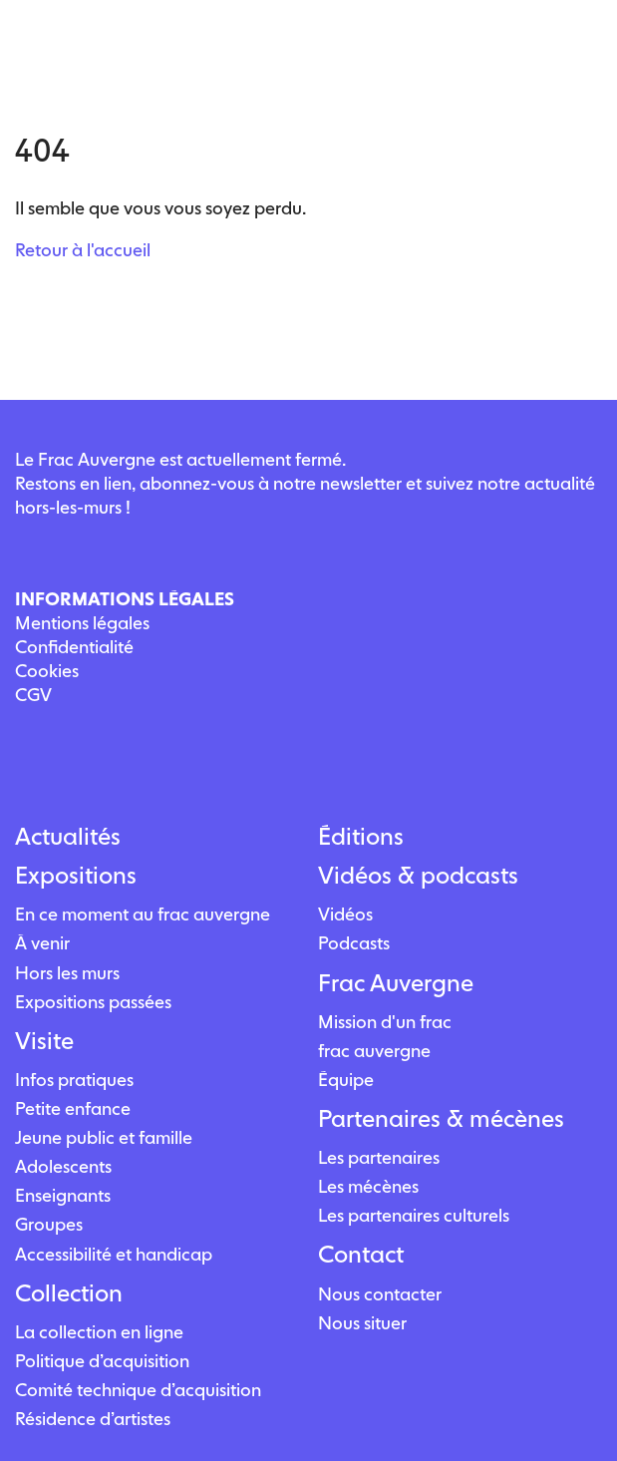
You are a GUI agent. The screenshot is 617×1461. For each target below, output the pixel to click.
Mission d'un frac (385, 1021)
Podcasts (354, 942)
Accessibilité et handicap (113, 1254)
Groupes (49, 1224)
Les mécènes (368, 1186)
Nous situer (362, 1322)
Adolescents (63, 1166)
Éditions (361, 837)
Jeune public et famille (103, 1137)
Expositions (76, 876)
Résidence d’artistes (92, 1418)
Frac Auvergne (395, 983)
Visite (44, 1041)
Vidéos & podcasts (418, 876)
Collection (69, 1293)
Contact (361, 1255)
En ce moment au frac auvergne (142, 914)
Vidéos (345, 914)
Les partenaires (379, 1157)
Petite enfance (73, 1108)
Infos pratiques (74, 1079)
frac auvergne (374, 1050)
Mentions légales (82, 622)
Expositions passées (93, 1001)
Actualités (68, 837)
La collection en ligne (99, 1331)
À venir (42, 942)
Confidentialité (74, 646)
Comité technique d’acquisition (138, 1389)
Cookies (47, 670)
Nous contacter (380, 1293)
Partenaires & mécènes (441, 1119)
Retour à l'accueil (83, 249)
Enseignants (63, 1195)
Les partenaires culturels (413, 1215)
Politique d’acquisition (102, 1360)
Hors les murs (67, 972)
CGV (33, 694)
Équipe (346, 1079)
